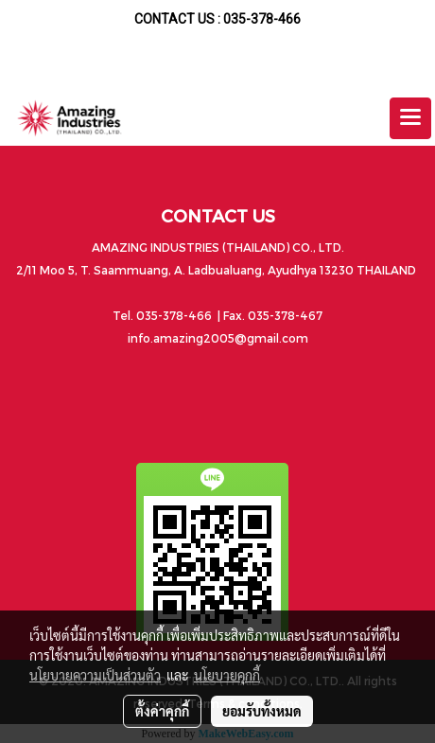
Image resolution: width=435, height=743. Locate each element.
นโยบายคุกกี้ (227, 674)
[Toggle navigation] (410, 118)
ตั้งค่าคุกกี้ (162, 710)
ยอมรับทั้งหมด (262, 710)
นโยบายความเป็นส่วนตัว (95, 674)
